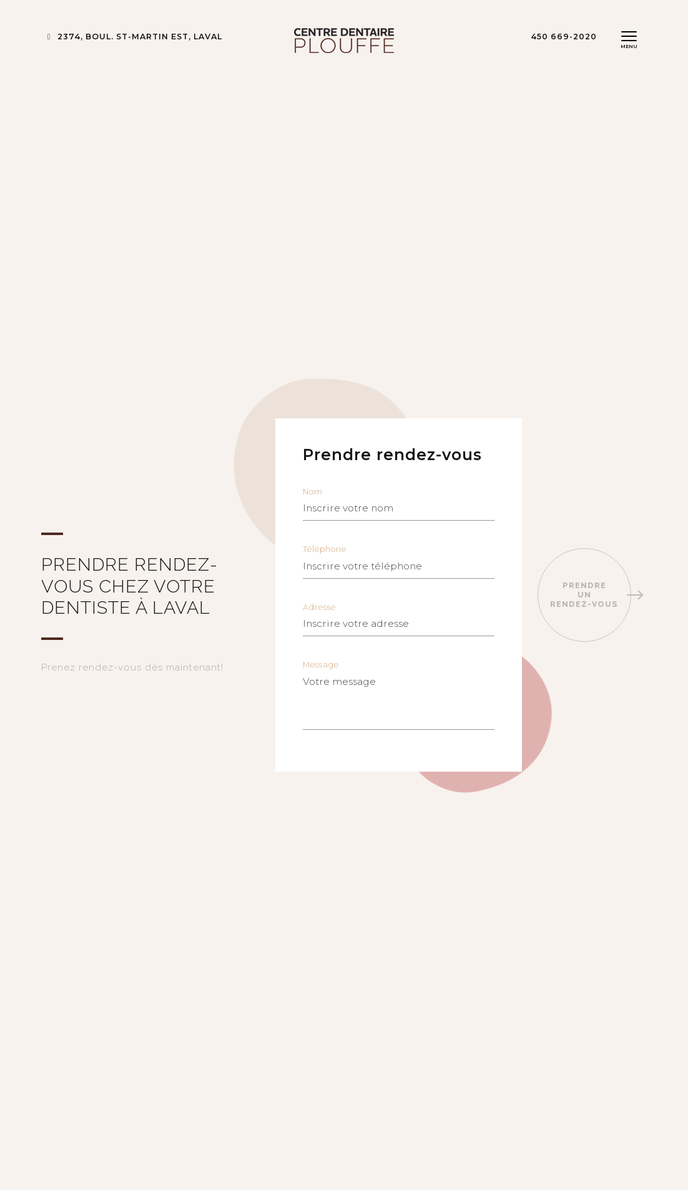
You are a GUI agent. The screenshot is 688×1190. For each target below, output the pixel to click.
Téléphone (398, 562)
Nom (398, 504)
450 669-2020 (564, 36)
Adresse (398, 620)
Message (398, 695)
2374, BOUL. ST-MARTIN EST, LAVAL (134, 36)
